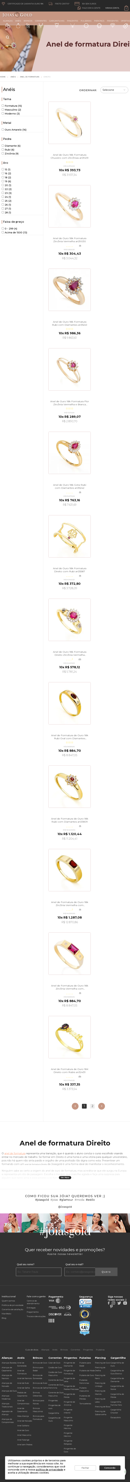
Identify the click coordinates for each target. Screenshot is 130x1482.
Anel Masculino (24, 1435)
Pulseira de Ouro (86, 1375)
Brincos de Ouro (40, 1363)
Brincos (28, 24)
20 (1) (6, 185)
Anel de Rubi (23, 1383)
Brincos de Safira (40, 1388)
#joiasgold (42, 1199)
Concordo (109, 1468)
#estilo (90, 1199)
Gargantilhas (56, 23)
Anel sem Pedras (24, 1444)
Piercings (99, 24)
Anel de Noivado (24, 1421)
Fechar (85, 1468)
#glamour (66, 1199)
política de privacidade (49, 1469)
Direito (47, 77)
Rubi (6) (8, 149)
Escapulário (116, 1417)
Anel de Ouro (23, 1430)
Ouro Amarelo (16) (14, 129)
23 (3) (7, 193)
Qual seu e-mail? (74, 1264)
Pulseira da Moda (87, 1370)
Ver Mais (65, 1177)
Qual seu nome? (25, 1264)
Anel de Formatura (29, 77)
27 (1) (6, 208)
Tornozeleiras (85, 1403)
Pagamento (33, 1312)
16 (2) (6, 173)
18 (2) (6, 177)
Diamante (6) (11, 145)
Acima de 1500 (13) (14, 232)
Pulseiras (86, 24)
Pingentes (72, 24)
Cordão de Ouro (55, 1367)
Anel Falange (23, 1440)
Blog (4, 1318)
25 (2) (6, 200)
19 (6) (6, 181)
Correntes (41, 24)
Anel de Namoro (24, 1378)
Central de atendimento (33, 1302)
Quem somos (8, 1300)
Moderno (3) (11, 113)
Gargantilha (53, 1413)
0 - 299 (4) (9, 228)
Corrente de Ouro (55, 1380)
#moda (79, 1199)
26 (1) (6, 204)
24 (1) (6, 196)
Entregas (31, 1307)
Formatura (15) (12, 105)
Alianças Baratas (9, 1363)
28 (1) (6, 212)
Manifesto (6, 1313)
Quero (106, 1271)
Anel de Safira (23, 1388)
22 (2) (7, 189)
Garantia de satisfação (12, 1309)
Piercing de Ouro (102, 1363)
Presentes (112, 23)
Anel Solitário (23, 1425)
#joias (54, 1199)
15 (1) (6, 169)
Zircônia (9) (10, 153)
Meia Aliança (23, 1416)
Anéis (18, 24)
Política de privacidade (12, 1305)
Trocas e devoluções (36, 1316)
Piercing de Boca (102, 1406)
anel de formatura (14, 1153)
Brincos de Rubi (40, 1383)
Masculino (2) (11, 109)
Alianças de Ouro (9, 1391)
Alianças (8, 24)
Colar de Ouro (54, 1363)
